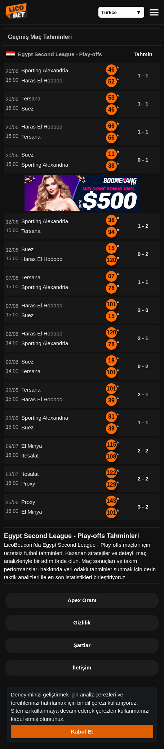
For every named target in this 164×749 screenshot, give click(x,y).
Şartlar (82, 645)
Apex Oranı (81, 600)
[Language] (121, 12)
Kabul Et (82, 731)
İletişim (82, 667)
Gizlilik (81, 622)
